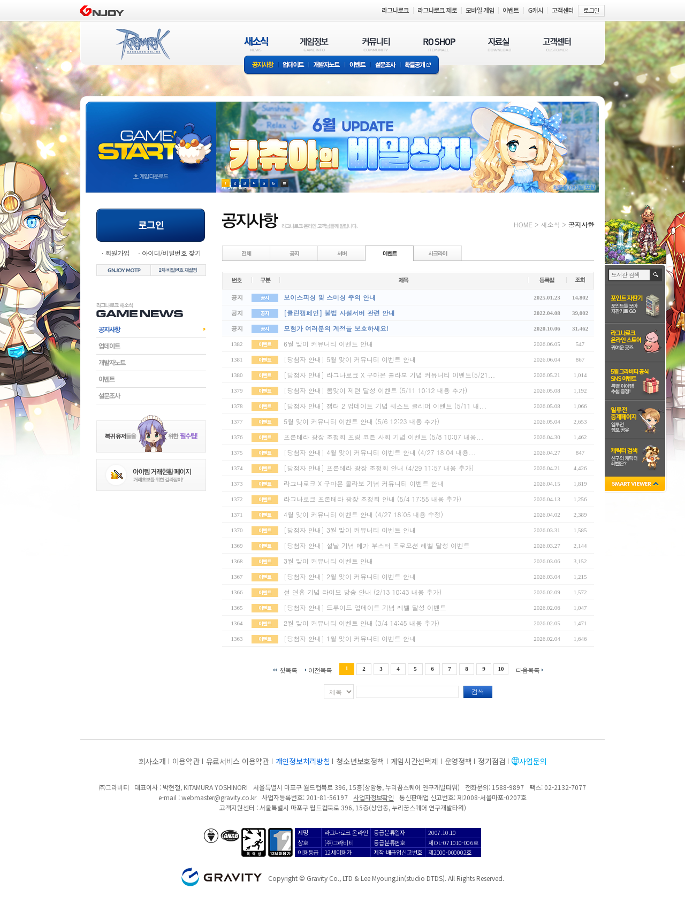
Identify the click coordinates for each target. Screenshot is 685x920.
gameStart (151, 137)
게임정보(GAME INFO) (314, 44)
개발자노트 (327, 65)
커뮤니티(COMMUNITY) (376, 44)
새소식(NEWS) (256, 44)
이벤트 (357, 65)
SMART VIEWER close (636, 485)
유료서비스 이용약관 (237, 761)
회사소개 (152, 761)
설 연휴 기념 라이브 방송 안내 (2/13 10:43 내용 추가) (363, 591)
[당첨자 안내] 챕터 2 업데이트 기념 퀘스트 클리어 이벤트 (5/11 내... (385, 405)
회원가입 (117, 252)
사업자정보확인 (373, 797)
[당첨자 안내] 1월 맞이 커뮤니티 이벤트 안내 (350, 638)
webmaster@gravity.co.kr (218, 797)
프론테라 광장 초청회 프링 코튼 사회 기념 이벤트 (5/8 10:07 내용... (383, 436)
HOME (523, 224)
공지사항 (261, 65)
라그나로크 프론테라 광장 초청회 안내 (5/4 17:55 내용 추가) (372, 498)
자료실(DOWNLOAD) (498, 44)
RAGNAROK (142, 44)
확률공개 (420, 65)
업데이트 (293, 65)
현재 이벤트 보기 (284, 183)
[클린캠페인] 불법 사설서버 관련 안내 (339, 312)
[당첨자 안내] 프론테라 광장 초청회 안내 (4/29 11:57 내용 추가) (379, 467)
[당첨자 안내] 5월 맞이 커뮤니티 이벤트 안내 (350, 359)
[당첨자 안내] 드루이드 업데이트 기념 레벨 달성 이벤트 (365, 607)
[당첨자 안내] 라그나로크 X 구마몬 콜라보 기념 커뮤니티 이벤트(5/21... (389, 374)
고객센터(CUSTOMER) (557, 44)
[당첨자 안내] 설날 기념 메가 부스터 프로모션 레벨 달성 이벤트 (377, 545)
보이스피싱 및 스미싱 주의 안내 (330, 297)
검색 (477, 691)
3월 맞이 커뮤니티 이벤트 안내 (328, 560)
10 (501, 668)
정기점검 (491, 761)
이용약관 (186, 761)
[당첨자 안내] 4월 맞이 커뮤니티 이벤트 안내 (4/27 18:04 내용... (380, 452)
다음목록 (527, 669)
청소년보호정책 (360, 761)
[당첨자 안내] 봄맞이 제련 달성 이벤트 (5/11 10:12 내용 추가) (375, 390)
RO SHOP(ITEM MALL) (439, 44)
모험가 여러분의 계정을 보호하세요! (336, 328)
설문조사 (385, 65)
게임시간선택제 (414, 761)
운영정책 (458, 761)
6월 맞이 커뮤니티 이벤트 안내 (328, 343)
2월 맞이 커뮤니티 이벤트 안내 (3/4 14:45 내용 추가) (361, 622)
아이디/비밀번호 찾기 (171, 252)
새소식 (550, 224)
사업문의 (532, 761)
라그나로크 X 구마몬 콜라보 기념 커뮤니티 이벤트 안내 (364, 483)
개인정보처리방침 (303, 761)
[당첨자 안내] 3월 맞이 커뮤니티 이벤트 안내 (350, 529)
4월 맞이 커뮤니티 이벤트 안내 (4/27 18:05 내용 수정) (363, 514)
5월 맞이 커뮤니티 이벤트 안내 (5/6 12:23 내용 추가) (361, 421)
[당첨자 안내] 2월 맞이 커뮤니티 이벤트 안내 (350, 576)
